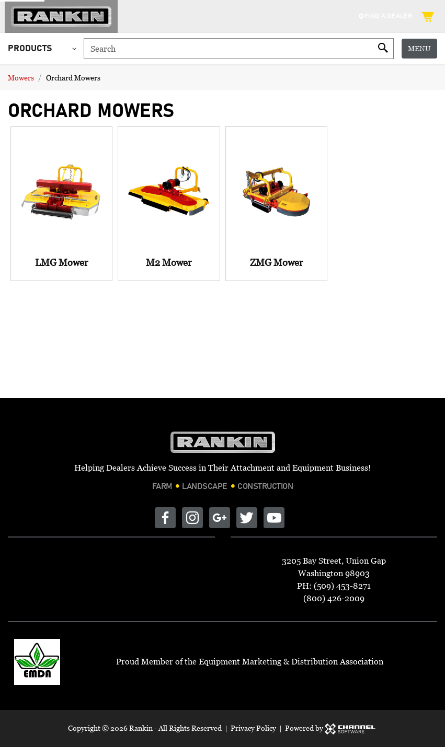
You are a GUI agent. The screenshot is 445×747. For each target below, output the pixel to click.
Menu (419, 48)
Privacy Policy (253, 727)
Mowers (21, 77)
